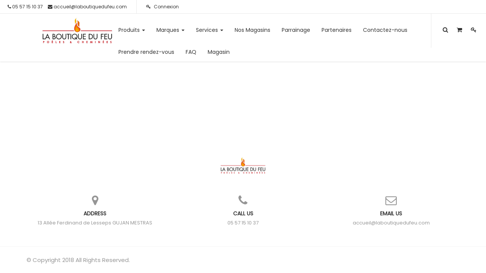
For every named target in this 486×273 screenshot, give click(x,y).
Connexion (162, 6)
